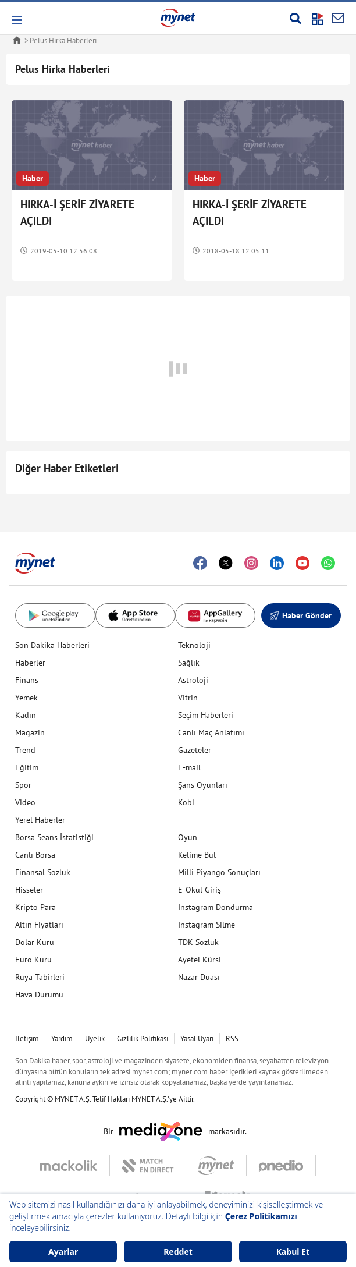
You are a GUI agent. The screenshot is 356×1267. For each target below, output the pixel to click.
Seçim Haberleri (205, 715)
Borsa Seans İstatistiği (54, 837)
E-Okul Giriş (199, 889)
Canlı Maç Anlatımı (211, 732)
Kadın (25, 715)
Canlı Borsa (35, 855)
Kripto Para (35, 907)
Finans (26, 680)
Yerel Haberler (40, 820)
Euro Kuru (33, 959)
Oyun (187, 837)
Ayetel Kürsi (199, 959)
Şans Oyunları (202, 785)
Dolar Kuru (34, 942)
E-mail (189, 767)
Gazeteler (194, 750)
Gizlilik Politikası (142, 1038)
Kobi (186, 802)
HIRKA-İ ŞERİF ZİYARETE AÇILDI (77, 212)
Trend (25, 750)
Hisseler (29, 889)
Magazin (30, 732)
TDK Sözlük (198, 942)
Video (25, 802)
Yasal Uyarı (196, 1038)
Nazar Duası (199, 977)
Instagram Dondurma (215, 907)
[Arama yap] (295, 18)
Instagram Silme (206, 924)
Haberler (30, 662)
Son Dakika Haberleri (52, 645)
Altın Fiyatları (39, 924)
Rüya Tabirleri (40, 977)
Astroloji (193, 680)
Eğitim (26, 767)
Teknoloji (194, 645)
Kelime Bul (197, 855)
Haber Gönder (301, 615)
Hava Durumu (39, 994)
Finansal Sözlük (42, 872)
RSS (232, 1038)
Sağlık (189, 662)
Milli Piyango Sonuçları (219, 872)
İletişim (27, 1038)
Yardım (62, 1038)
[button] (16, 20)
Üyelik (95, 1038)
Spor (23, 785)
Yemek (26, 697)
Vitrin (188, 697)
